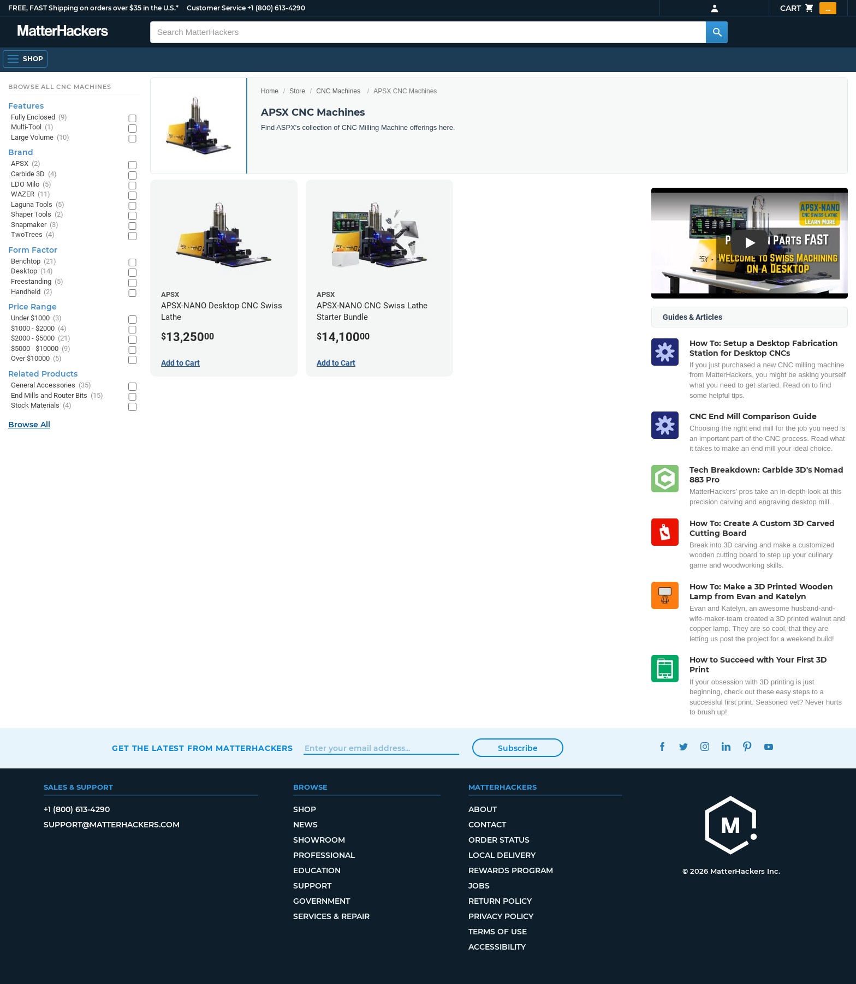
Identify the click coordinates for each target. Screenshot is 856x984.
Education (317, 870)
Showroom (319, 840)
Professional (324, 855)
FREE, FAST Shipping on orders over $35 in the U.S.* (93, 8)
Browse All (29, 425)
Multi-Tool (32, 127)
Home (269, 91)
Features (26, 106)
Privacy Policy (500, 916)
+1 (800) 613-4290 (276, 8)
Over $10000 (36, 359)
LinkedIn (725, 746)
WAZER (30, 194)
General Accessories (51, 385)
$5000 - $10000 (40, 349)
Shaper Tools (37, 215)
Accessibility (497, 947)
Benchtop (33, 262)
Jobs (479, 886)
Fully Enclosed (39, 117)
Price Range (32, 307)
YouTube (768, 746)
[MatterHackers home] (731, 826)
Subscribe (518, 748)
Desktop (32, 271)
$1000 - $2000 (39, 329)
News (305, 825)
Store (297, 91)
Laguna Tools (37, 205)
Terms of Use (497, 932)
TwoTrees (33, 235)
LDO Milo (31, 185)
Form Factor (32, 250)
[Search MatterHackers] (717, 32)
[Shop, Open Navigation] (25, 59)
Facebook (661, 746)
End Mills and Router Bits (57, 396)
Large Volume (40, 138)
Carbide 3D (34, 174)
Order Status (499, 840)
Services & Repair (331, 916)
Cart (808, 8)
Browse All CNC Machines (59, 87)
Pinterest (747, 746)
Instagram (704, 746)
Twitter (683, 746)
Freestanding (37, 282)
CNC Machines (338, 91)
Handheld (31, 292)
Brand (20, 152)
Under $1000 (36, 318)
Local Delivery (502, 855)
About (482, 809)
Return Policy (500, 901)
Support (312, 886)
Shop (304, 809)
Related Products (43, 374)
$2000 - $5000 (40, 338)
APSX (25, 164)
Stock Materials (41, 406)
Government (321, 901)
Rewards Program (510, 870)
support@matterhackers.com (112, 825)
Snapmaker (34, 225)
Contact (487, 825)
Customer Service (216, 8)
